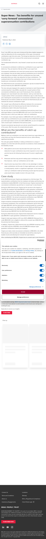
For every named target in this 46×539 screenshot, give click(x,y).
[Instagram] (12, 527)
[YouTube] (8, 527)
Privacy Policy (30, 250)
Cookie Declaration (17, 250)
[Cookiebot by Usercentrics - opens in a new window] (37, 241)
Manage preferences (35, 286)
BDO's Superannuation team (23, 302)
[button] (6, 312)
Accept (23, 292)
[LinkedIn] (3, 527)
